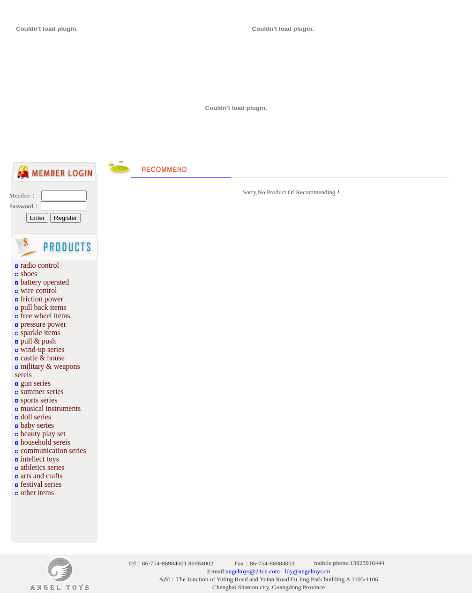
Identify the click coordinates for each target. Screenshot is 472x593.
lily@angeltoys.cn (307, 571)
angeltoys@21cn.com (253, 571)
